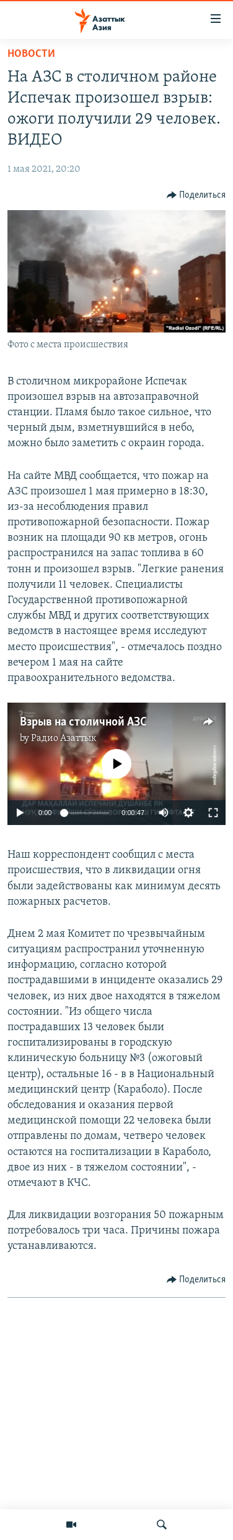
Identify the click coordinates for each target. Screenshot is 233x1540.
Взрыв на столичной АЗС (83, 722)
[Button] (196, 195)
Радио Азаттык (64, 738)
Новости (31, 54)
